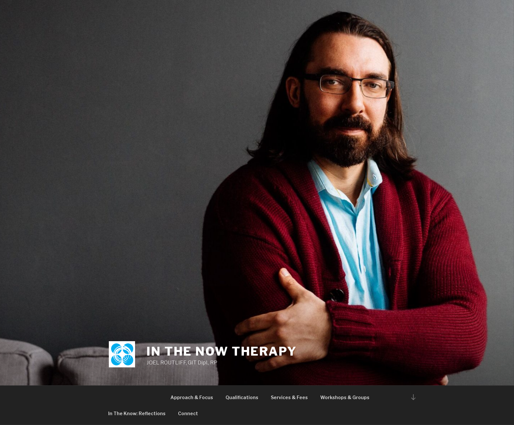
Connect (188, 413)
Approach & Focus (191, 397)
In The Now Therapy (222, 351)
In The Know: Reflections (137, 413)
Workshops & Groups (344, 397)
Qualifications (242, 397)
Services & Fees (289, 397)
